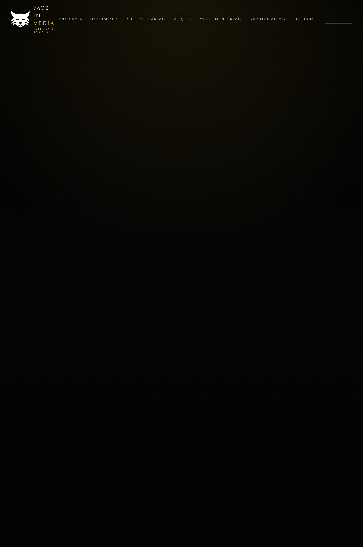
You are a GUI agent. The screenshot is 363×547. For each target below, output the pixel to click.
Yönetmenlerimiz (221, 19)
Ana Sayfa (71, 19)
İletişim (304, 19)
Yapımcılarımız (268, 19)
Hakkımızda (104, 19)
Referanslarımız (146, 19)
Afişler (183, 19)
